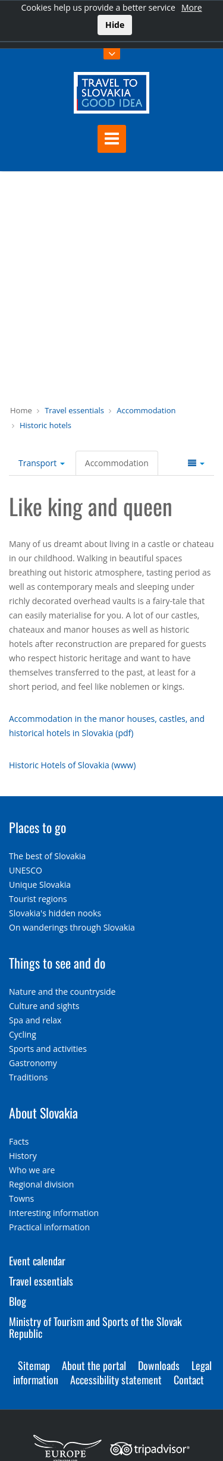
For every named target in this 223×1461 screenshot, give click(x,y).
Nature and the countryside (62, 991)
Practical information (49, 1227)
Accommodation (146, 410)
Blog (17, 1301)
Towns (21, 1198)
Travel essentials (74, 410)
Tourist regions (38, 898)
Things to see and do (57, 962)
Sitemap (34, 1365)
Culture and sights (44, 1005)
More (191, 7)
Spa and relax (35, 1020)
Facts (19, 1141)
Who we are (32, 1170)
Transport (41, 463)
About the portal (94, 1365)
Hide (114, 24)
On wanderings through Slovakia (72, 927)
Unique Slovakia (40, 884)
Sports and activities (48, 1048)
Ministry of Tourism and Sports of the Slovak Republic (95, 1327)
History (23, 1155)
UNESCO (25, 870)
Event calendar (37, 1260)
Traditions (28, 1077)
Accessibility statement (116, 1379)
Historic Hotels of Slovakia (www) (72, 765)
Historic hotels (45, 425)
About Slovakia (43, 1112)
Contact (189, 1379)
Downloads (159, 1365)
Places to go (37, 827)
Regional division (41, 1184)
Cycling (22, 1034)
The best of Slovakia (47, 856)
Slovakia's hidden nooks (55, 913)
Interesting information (54, 1212)
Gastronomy (33, 1063)
